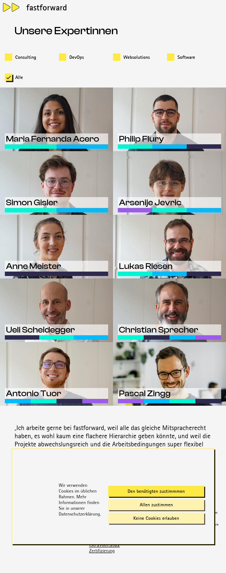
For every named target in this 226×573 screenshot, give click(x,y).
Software (186, 57)
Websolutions (136, 57)
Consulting (25, 57)
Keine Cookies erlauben (156, 518)
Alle (19, 77)
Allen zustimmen (156, 505)
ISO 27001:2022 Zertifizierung (104, 547)
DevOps (76, 57)
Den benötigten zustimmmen (156, 491)
